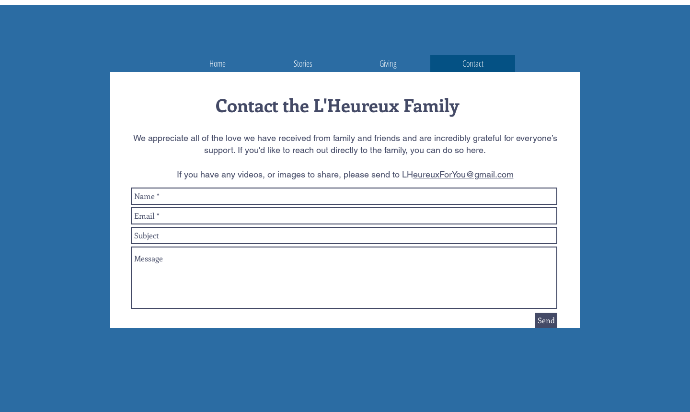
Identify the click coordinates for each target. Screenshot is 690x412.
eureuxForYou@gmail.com (463, 174)
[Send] (546, 320)
